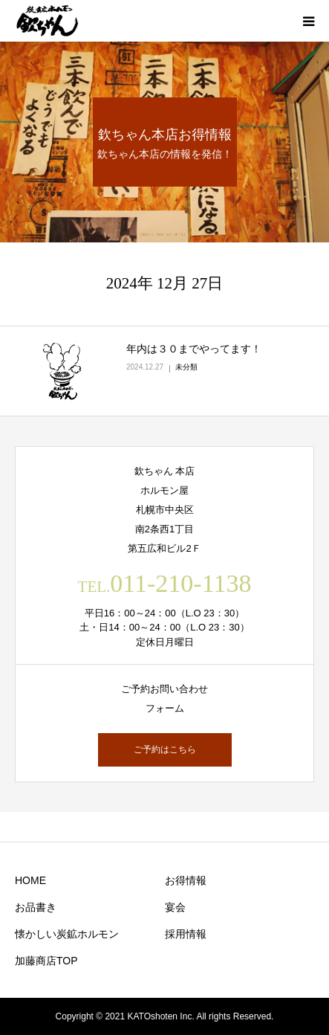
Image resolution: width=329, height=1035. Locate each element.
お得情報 (185, 880)
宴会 (175, 907)
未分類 (186, 367)
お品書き (35, 907)
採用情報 (185, 934)
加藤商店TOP (46, 961)
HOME (30, 880)
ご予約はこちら (165, 749)
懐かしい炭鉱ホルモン (67, 934)
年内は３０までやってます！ (193, 349)
